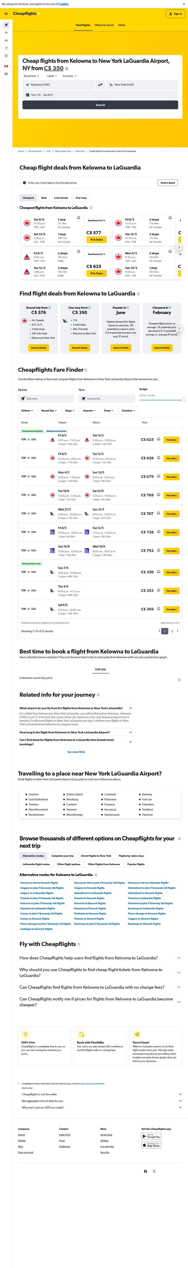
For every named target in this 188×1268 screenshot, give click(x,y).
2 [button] (172, 631)
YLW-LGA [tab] (100, 669)
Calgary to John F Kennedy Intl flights (42, 887)
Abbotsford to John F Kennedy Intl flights (151, 887)
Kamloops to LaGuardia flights (145, 908)
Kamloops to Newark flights (144, 923)
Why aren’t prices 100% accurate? (102, 1107)
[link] (38, 347)
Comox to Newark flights (34, 918)
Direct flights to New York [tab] (96, 855)
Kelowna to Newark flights (89, 903)
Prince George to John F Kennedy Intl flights (45, 923)
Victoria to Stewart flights (89, 918)
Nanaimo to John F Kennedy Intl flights (150, 903)
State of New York (63, 151)
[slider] (183, 400)
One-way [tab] (81, 197)
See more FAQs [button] (76, 751)
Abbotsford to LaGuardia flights (92, 893)
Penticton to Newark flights (90, 913)
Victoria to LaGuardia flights (144, 898)
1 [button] (164, 631)
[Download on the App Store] (151, 1145)
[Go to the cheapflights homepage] (26, 14)
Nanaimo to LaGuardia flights (37, 908)
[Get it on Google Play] (151, 1136)
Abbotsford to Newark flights (145, 893)
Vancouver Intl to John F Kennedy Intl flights (99, 882)
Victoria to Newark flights (89, 898)
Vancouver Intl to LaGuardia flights (148, 882)
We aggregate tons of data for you (102, 1101)
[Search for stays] (6, 32)
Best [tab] (44, 197)
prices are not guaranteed (92, 1083)
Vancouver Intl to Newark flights (39, 882)
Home (21, 151)
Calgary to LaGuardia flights (36, 893)
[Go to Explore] (6, 55)
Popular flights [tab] (136, 864)
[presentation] (66, 68)
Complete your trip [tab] (62, 855)
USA (49, 151)
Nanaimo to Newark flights (90, 908)
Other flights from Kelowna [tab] (104, 864)
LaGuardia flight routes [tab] (36, 864)
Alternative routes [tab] (33, 855)
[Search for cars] (6, 40)
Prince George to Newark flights (147, 913)
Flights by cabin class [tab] (131, 855)
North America (35, 151)
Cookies (63, 4)
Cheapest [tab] (28, 197)
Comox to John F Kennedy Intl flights (41, 913)
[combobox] (31, 76)
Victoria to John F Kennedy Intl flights (41, 898)
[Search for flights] (6, 25)
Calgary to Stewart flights (143, 918)
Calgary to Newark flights (89, 887)
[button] (184, 4)
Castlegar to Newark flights (36, 928)
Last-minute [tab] (61, 197)
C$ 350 (54, 68)
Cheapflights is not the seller (102, 1094)
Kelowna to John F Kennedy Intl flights (42, 903)
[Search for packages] (6, 48)
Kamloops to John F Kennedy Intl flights (97, 923)
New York (80, 151)
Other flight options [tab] (68, 864)
